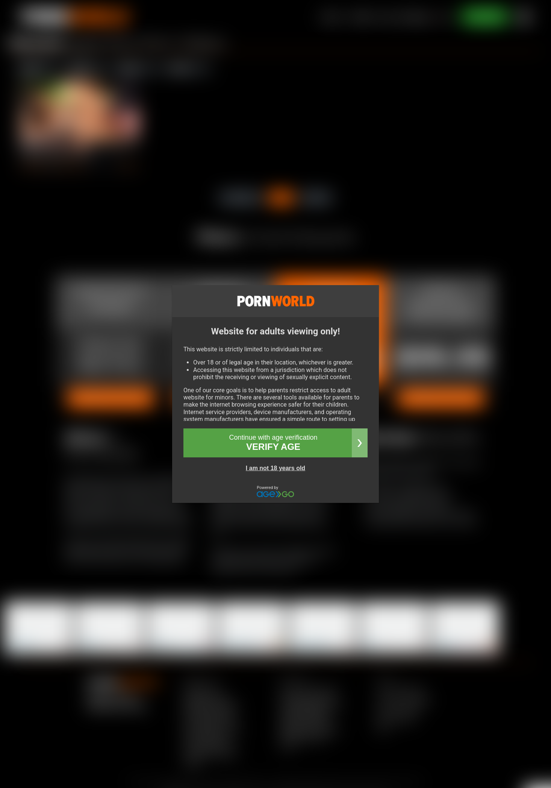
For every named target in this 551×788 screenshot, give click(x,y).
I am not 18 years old (275, 468)
